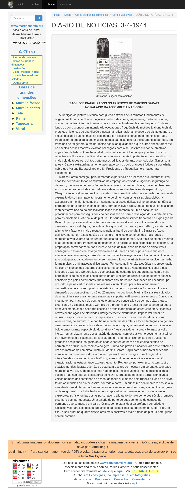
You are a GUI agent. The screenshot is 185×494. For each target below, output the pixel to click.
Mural (28, 103)
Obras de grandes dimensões (92, 14)
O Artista (34, 4)
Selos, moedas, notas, (26, 71)
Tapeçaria (24, 123)
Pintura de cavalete (24, 57)
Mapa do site (82, 479)
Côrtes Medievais (122, 14)
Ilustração (19, 68)
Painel (21, 118)
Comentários (141, 479)
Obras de (27, 87)
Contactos (121, 479)
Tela (19, 113)
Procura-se (102, 479)
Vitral (20, 129)
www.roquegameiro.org (116, 462)
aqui (120, 471)
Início (21, 4)
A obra (49, 4)
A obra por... (67, 4)
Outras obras (21, 82)
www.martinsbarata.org (27, 25)
